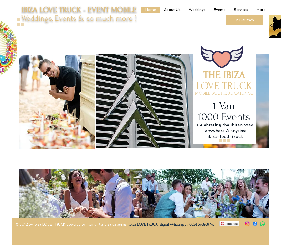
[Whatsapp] (262, 224)
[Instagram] (247, 224)
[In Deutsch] (244, 20)
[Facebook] (255, 224)
